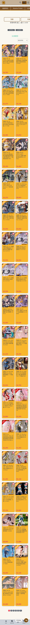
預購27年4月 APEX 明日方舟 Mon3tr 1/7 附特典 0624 (8, 186)
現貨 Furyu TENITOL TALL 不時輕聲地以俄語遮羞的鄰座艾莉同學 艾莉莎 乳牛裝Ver (8, 437)
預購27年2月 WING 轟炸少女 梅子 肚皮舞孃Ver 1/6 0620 (21, 311)
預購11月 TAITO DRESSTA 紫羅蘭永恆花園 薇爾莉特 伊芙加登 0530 (21, 530)
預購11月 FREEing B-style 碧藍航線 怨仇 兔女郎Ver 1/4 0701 (21, 186)
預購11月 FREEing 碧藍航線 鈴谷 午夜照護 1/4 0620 (8, 529)
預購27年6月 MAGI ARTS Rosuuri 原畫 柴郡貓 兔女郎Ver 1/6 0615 (21, 155)
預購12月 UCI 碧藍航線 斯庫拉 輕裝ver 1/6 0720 (8, 279)
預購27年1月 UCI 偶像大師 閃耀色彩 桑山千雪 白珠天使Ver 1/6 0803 (8, 217)
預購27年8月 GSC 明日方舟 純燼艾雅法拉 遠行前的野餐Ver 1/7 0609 (8, 92)
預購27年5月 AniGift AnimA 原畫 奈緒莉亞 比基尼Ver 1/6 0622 (8, 593)
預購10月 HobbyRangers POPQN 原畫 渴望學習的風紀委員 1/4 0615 (21, 562)
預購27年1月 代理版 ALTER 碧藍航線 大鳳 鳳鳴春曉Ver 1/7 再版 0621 (21, 374)
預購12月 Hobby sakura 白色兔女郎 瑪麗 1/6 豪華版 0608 (21, 593)
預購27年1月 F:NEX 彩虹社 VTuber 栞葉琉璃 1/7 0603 (7, 561)
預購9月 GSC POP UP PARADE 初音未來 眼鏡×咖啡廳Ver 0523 (8, 342)
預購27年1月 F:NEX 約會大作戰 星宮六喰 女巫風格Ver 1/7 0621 (8, 61)
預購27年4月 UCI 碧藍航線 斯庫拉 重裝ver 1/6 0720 (21, 248)
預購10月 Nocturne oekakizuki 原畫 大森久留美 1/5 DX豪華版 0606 (21, 342)
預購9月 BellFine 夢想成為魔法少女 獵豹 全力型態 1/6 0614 (8, 311)
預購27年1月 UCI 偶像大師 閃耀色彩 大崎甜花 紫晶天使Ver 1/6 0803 (21, 217)
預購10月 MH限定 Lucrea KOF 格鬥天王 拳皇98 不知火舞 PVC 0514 (8, 405)
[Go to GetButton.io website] (26, 623)
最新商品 (5, 8)
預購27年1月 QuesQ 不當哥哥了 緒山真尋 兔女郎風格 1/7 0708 (8, 124)
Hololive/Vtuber (17, 8)
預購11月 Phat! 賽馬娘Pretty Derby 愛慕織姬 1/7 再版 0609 (8, 374)
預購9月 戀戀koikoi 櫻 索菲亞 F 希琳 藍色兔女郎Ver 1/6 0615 (21, 499)
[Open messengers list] (26, 620)
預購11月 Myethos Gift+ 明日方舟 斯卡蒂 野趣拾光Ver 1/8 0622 (21, 436)
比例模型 (19, 30)
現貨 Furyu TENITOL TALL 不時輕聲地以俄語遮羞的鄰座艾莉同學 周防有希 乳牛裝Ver (21, 406)
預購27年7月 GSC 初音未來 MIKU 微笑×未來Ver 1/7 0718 (21, 92)
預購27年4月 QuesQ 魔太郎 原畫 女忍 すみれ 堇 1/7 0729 (21, 124)
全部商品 (11, 30)
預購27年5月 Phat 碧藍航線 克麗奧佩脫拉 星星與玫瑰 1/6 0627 (21, 61)
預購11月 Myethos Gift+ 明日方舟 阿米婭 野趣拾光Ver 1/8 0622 (8, 468)
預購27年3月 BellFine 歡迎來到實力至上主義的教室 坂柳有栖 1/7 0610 (21, 468)
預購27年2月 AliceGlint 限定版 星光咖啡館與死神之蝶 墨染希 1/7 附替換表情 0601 (8, 155)
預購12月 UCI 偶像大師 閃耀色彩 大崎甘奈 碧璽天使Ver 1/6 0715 (8, 249)
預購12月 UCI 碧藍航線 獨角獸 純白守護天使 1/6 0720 (21, 279)
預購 (12, 19)
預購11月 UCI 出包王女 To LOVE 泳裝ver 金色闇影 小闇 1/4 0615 (8, 499)
